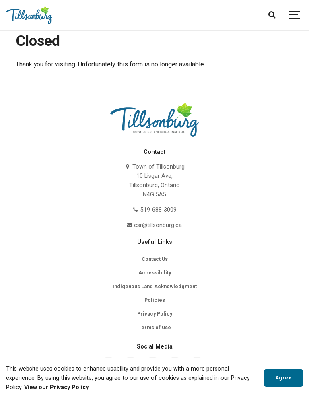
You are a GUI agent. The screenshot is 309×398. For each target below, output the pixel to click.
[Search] (272, 15)
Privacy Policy (154, 314)
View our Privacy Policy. (57, 387)
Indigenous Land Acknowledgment (155, 286)
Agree (283, 378)
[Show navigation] (295, 15)
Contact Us (155, 259)
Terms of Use (154, 327)
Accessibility (154, 273)
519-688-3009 (154, 209)
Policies (154, 300)
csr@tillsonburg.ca (154, 225)
